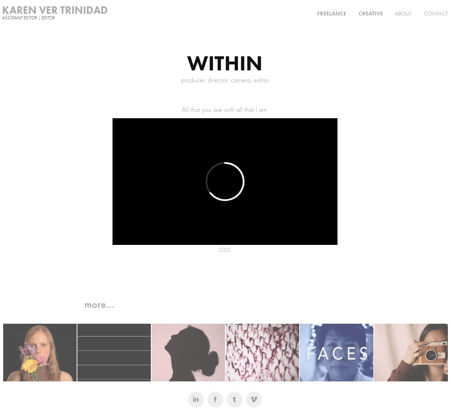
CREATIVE (371, 13)
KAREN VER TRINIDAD (55, 10)
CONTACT (436, 13)
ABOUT (403, 13)
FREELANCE (331, 13)
